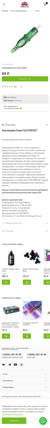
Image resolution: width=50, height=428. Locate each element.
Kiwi (37, 11)
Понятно (14, 420)
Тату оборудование (19, 11)
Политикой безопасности (12, 414)
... (31, 11)
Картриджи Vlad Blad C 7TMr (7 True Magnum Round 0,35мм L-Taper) (10, 325)
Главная (5, 11)
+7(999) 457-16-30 (11, 354)
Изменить (18, 100)
